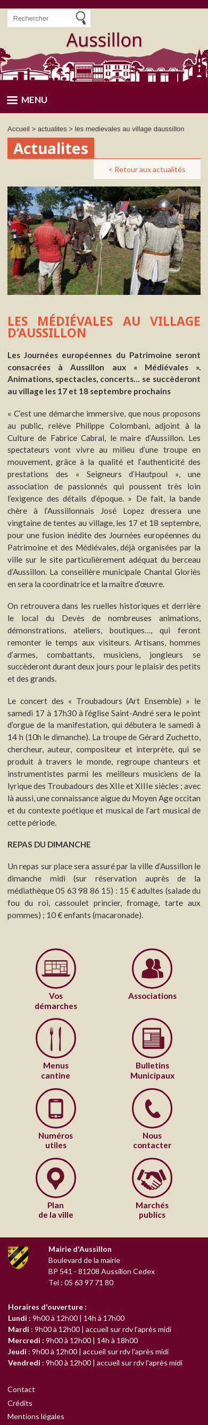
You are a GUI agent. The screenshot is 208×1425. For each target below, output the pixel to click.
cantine (55, 1070)
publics (152, 1209)
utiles (55, 1140)
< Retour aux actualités (147, 169)
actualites (52, 129)
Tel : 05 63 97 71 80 (80, 1282)
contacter (152, 1140)
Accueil (18, 129)
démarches (55, 1000)
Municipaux (152, 1070)
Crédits (20, 1402)
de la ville (55, 1209)
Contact (21, 1389)
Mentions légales (36, 1416)
